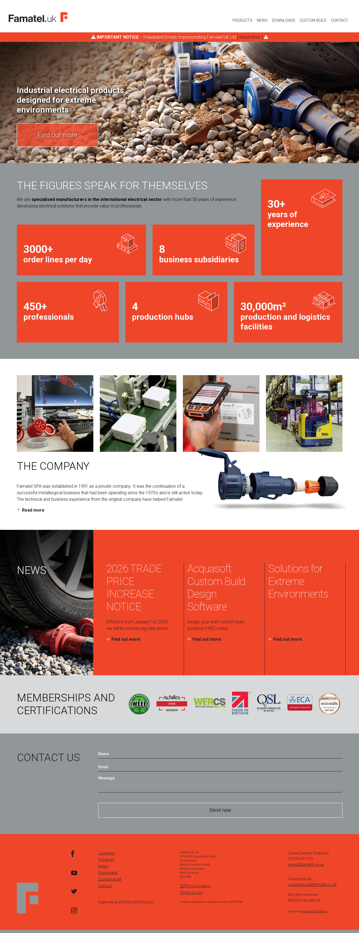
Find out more (57, 135)
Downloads (283, 20)
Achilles (171, 703)
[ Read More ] (250, 37)
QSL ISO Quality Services (269, 703)
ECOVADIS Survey (329, 703)
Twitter (74, 894)
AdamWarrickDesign (314, 914)
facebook (74, 857)
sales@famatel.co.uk (306, 868)
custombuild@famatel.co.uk (312, 888)
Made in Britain (241, 703)
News (262, 20)
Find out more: (126, 639)
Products (242, 20)
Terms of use (191, 896)
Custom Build (313, 20)
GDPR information (195, 889)
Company (106, 856)
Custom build (109, 882)
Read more (33, 510)
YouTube (74, 875)
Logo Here (38, 17)
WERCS (209, 703)
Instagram (74, 913)
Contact (339, 20)
